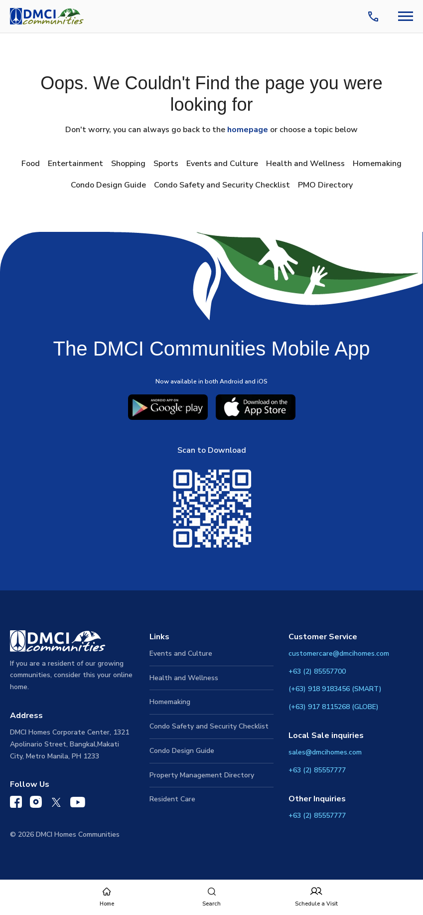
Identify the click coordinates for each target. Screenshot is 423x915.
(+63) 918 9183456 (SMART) (335, 689)
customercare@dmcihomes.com (338, 653)
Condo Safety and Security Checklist (222, 185)
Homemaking (377, 163)
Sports (165, 163)
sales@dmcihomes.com (325, 752)
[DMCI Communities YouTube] (77, 804)
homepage (247, 129)
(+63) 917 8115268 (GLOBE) (333, 707)
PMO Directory (325, 185)
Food (30, 163)
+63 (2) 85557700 (317, 671)
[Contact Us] (375, 16)
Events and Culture (222, 163)
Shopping (128, 163)
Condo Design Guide (108, 185)
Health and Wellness (305, 163)
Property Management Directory (201, 775)
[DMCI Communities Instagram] (36, 804)
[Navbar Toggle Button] (405, 16)
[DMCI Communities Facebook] (16, 804)
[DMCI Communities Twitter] (56, 804)
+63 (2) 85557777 (317, 770)
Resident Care (172, 799)
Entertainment (75, 163)
